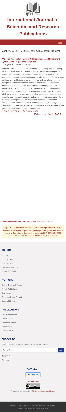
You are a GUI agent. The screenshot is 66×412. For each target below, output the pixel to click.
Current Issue (7, 331)
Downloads (6, 293)
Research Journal (9, 323)
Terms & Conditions (10, 267)
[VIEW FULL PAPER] (10, 111)
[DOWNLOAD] (31, 111)
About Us (5, 255)
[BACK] (58, 114)
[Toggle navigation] (60, 42)
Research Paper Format (12, 297)
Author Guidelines (9, 289)
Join (61, 350)
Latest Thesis (7, 319)
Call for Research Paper (12, 285)
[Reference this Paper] (43, 114)
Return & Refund (9, 271)
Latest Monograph (9, 315)
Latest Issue (7, 327)
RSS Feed (7, 356)
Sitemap (5, 360)
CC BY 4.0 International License (43, 391)
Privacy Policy (7, 263)
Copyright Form (8, 301)
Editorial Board (8, 259)
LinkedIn (33, 375)
